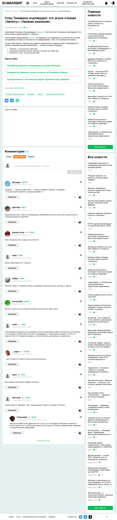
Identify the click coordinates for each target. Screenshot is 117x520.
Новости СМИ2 (11, 110)
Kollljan (15, 278)
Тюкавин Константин (55, 94)
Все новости (100, 147)
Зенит (40, 94)
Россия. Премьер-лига (15, 94)
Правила (52, 517)
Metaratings (19, 88)
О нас (18, 517)
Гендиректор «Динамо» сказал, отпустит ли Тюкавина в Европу (37, 72)
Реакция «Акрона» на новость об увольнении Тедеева (98, 178)
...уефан (15, 352)
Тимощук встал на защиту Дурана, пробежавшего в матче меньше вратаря (99, 420)
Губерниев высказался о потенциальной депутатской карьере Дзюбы (100, 165)
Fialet (14, 255)
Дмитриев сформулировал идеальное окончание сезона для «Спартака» (100, 332)
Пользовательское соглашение (34, 517)
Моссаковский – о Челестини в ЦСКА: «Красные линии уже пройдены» (100, 495)
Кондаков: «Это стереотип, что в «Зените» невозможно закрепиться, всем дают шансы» (100, 320)
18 (102, 475)
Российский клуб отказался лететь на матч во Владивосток (100, 23)
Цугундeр (16, 182)
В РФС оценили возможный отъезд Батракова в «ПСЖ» (99, 225)
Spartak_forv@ (18, 232)
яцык (14, 375)
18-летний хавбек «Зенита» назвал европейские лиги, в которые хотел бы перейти (99, 345)
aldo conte (16, 398)
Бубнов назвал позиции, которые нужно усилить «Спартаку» (98, 109)
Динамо (31, 94)
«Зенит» (31, 38)
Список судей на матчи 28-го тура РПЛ (100, 296)
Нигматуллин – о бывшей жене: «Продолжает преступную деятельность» (99, 432)
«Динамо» (40, 32)
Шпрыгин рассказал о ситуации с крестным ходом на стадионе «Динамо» (100, 121)
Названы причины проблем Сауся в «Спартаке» (99, 214)
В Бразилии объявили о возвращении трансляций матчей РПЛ (99, 470)
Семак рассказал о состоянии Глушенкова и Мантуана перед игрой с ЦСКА (98, 86)
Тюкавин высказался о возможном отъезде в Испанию (34, 65)
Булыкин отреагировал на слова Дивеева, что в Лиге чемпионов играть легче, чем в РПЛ (100, 482)
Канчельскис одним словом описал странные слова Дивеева (100, 203)
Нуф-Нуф (16, 207)
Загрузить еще (43, 441)
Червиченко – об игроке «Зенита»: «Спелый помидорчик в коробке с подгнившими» (98, 370)
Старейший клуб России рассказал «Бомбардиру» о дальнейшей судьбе (99, 48)
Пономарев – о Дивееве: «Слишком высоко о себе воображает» (98, 407)
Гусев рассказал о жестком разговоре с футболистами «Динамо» (38, 79)
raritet (14, 324)
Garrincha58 (17, 301)
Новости (15, 11)
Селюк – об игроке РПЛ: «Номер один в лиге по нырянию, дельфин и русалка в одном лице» (98, 74)
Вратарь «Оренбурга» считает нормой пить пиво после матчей (99, 190)
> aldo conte (41, 420)
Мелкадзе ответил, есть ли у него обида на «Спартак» (100, 97)
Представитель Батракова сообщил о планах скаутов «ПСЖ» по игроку (99, 307)
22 (96, 412)
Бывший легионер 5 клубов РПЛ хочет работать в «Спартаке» (99, 61)
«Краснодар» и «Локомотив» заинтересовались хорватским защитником (100, 134)
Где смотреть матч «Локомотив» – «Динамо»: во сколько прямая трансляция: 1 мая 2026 (99, 395)
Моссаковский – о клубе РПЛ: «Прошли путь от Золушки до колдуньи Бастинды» (98, 457)
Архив (11, 517)
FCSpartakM (22, 417)
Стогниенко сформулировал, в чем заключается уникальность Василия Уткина (100, 36)
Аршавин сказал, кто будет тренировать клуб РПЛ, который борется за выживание (99, 357)
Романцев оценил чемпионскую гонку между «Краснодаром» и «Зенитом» (100, 445)
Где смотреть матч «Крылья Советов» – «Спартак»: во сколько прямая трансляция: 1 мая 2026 (100, 382)
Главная (7, 11)
